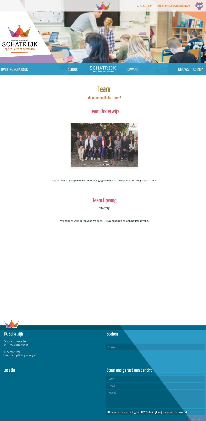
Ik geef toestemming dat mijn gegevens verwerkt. (149, 412)
